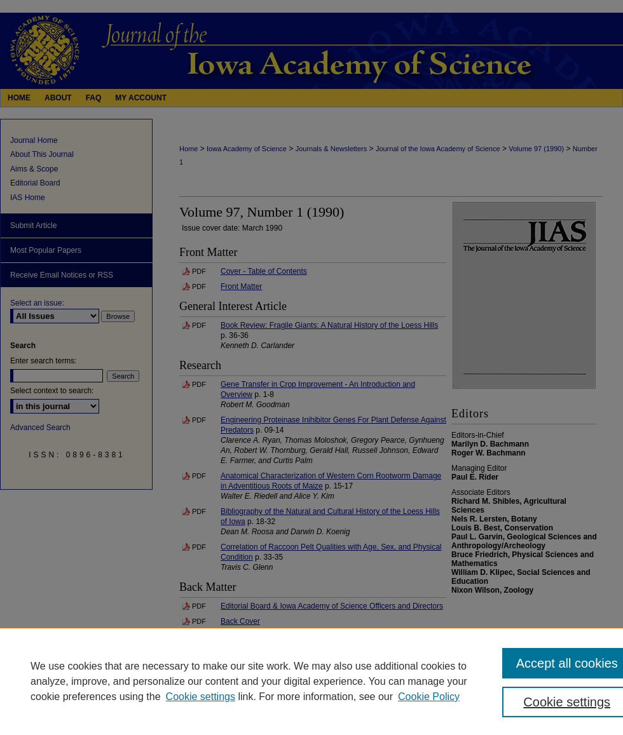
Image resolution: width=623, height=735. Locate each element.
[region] (311, 681)
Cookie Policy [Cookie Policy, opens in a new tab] (429, 696)
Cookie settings (200, 696)
